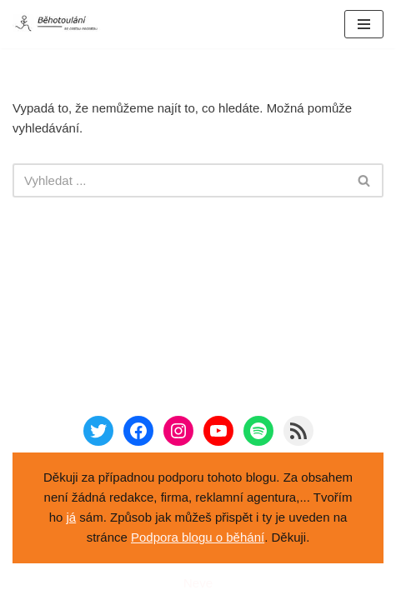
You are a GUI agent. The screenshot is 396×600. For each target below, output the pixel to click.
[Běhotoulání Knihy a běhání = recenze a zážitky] (63, 24)
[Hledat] (179, 180)
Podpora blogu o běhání (197, 537)
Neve (198, 583)
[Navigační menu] (363, 24)
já (72, 517)
